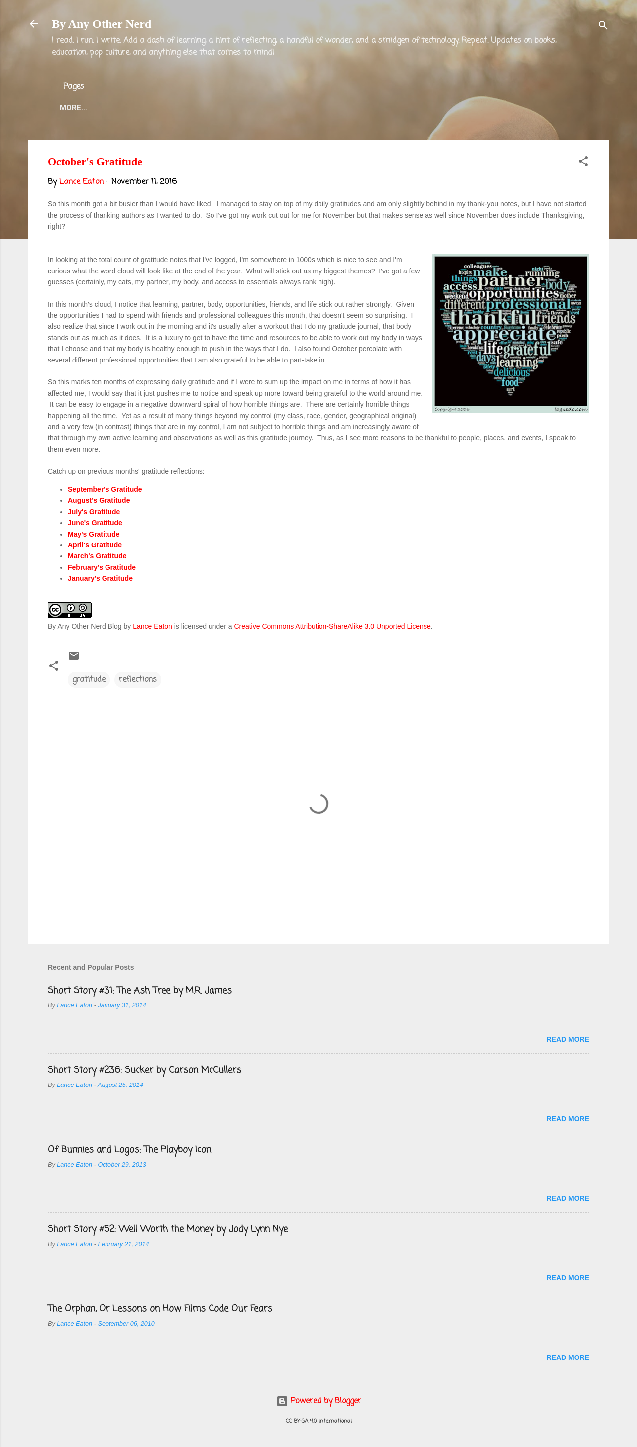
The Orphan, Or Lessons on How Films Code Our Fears (160, 1309)
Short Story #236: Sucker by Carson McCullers (144, 1070)
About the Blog (132, 107)
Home (71, 107)
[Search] (603, 27)
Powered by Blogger (318, 1401)
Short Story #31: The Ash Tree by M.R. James (140, 990)
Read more (567, 1039)
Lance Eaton (210, 107)
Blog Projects (338, 107)
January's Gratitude (100, 578)
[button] (583, 163)
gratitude (89, 680)
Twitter (271, 107)
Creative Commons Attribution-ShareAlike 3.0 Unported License (332, 626)
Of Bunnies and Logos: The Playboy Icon (129, 1150)
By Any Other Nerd (101, 23)
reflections (138, 680)
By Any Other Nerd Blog (85, 626)
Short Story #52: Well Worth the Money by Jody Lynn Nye (168, 1229)
